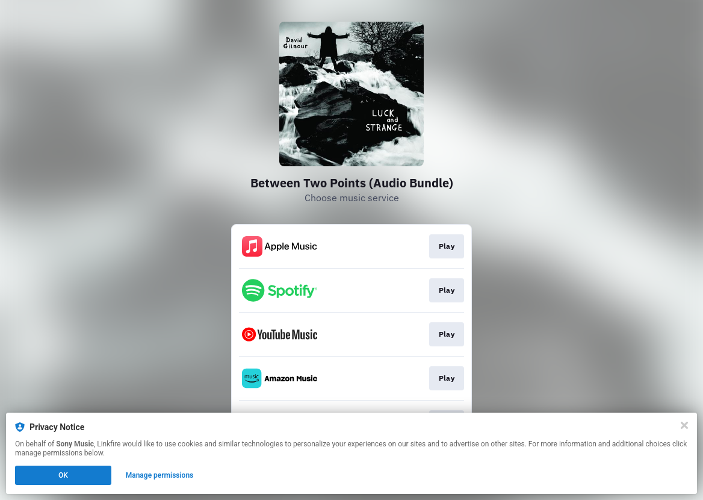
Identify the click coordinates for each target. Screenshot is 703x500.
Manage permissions (160, 475)
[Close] (684, 425)
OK (63, 475)
